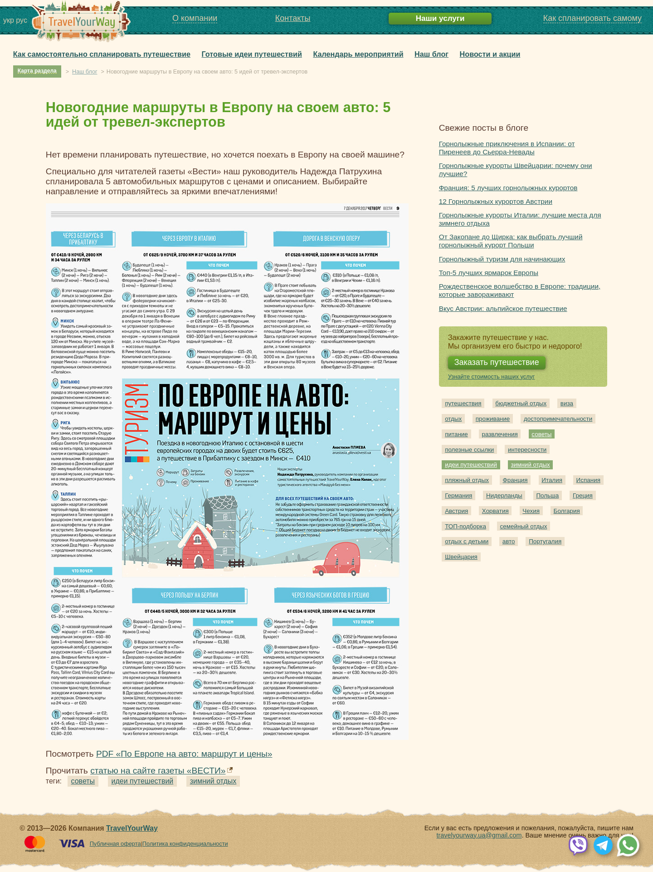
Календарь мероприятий (358, 54)
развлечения (499, 434)
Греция (583, 495)
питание (456, 434)
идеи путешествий (143, 781)
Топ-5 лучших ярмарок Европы (488, 272)
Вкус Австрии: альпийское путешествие (503, 308)
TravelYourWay (132, 828)
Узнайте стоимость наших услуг (491, 376)
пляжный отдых (467, 480)
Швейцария (461, 556)
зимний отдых (213, 781)
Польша (547, 495)
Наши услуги (440, 18)
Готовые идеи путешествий (252, 54)
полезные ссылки (469, 449)
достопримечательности (558, 418)
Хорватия (495, 510)
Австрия (456, 510)
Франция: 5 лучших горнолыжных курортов (508, 188)
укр (8, 20)
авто (508, 541)
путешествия (463, 403)
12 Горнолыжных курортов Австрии (495, 201)
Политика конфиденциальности (185, 843)
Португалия (545, 541)
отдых (453, 418)
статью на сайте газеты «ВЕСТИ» (157, 770)
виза (566, 403)
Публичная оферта (115, 843)
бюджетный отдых (520, 403)
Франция (515, 480)
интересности (527, 449)
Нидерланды (504, 495)
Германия (458, 495)
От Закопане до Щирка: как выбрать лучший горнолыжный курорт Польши (511, 241)
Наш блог (431, 54)
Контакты (293, 18)
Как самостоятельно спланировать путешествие (101, 54)
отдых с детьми (466, 541)
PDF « (184, 754)
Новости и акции (490, 54)
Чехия (531, 510)
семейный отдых (523, 526)
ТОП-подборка (465, 526)
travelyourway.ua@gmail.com (479, 835)
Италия (551, 480)
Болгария (567, 510)
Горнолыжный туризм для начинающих (502, 259)
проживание (493, 418)
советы (83, 781)
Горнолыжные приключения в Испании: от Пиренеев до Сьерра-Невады (507, 148)
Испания (588, 480)
